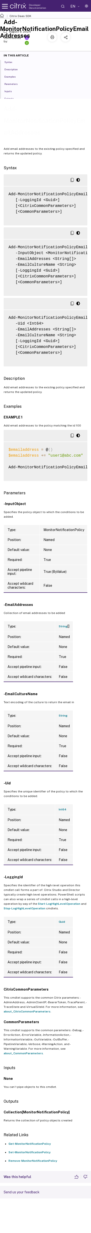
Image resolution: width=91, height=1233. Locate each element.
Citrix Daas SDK (20, 16)
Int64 (62, 809)
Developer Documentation (37, 6)
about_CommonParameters (23, 1053)
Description (13, 69)
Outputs (11, 98)
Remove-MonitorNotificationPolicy (32, 1160)
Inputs (10, 91)
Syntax (11, 61)
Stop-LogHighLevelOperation (24, 908)
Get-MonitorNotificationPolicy (29, 1143)
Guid (62, 921)
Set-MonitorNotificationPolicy (29, 1152)
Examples (12, 76)
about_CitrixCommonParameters (27, 1011)
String (63, 626)
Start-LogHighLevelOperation (59, 903)
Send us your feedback (22, 1192)
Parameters (13, 83)
